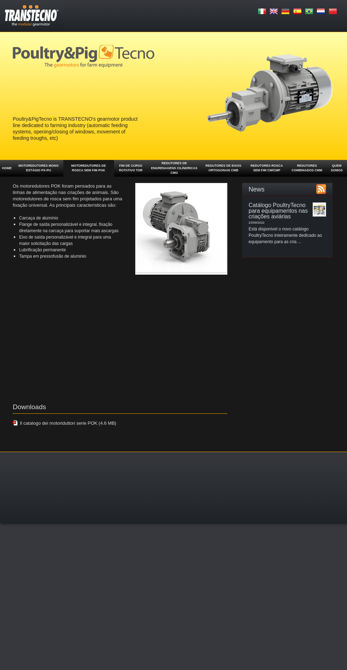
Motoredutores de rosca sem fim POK (88, 168)
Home (7, 168)
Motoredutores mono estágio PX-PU (38, 168)
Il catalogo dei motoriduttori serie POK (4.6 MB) (68, 423)
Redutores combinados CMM (307, 168)
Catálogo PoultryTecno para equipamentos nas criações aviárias (278, 210)
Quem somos (337, 168)
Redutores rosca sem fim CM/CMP (267, 168)
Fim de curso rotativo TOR (131, 168)
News (256, 189)
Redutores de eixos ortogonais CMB (223, 168)
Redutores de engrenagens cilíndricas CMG (174, 167)
